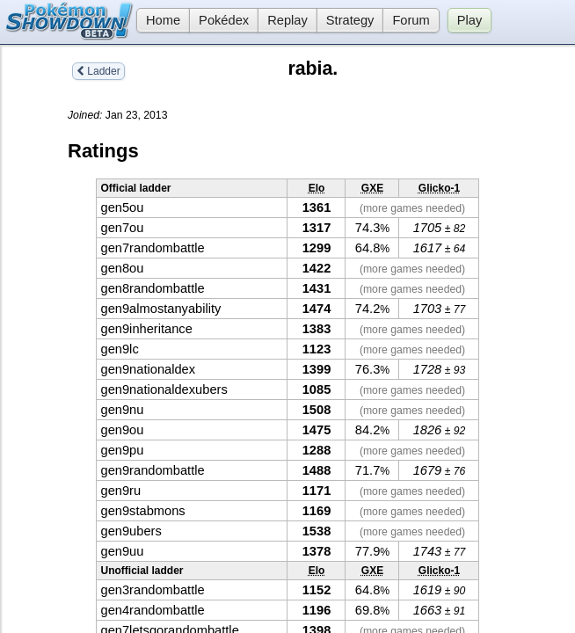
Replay (287, 20)
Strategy (350, 20)
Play (470, 20)
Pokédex (224, 20)
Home (158, 20)
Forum (410, 20)
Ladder (98, 71)
